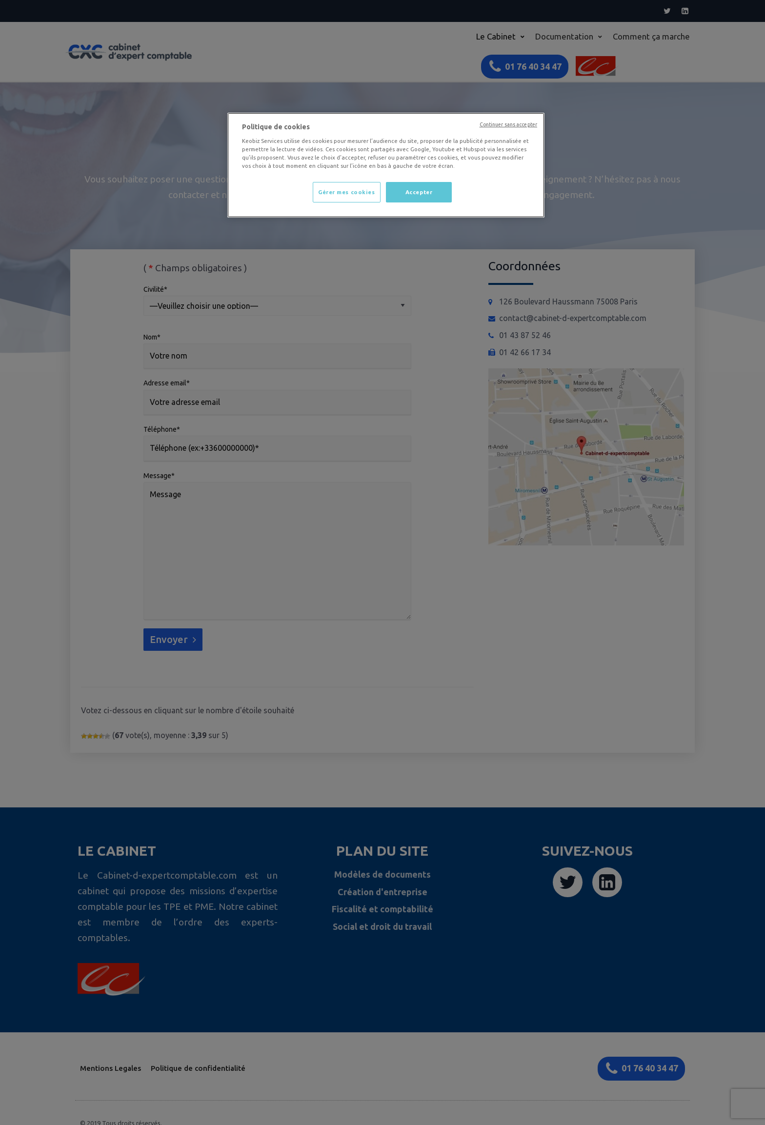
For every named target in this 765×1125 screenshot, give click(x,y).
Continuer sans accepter (508, 124)
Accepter (419, 192)
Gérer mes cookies (346, 192)
